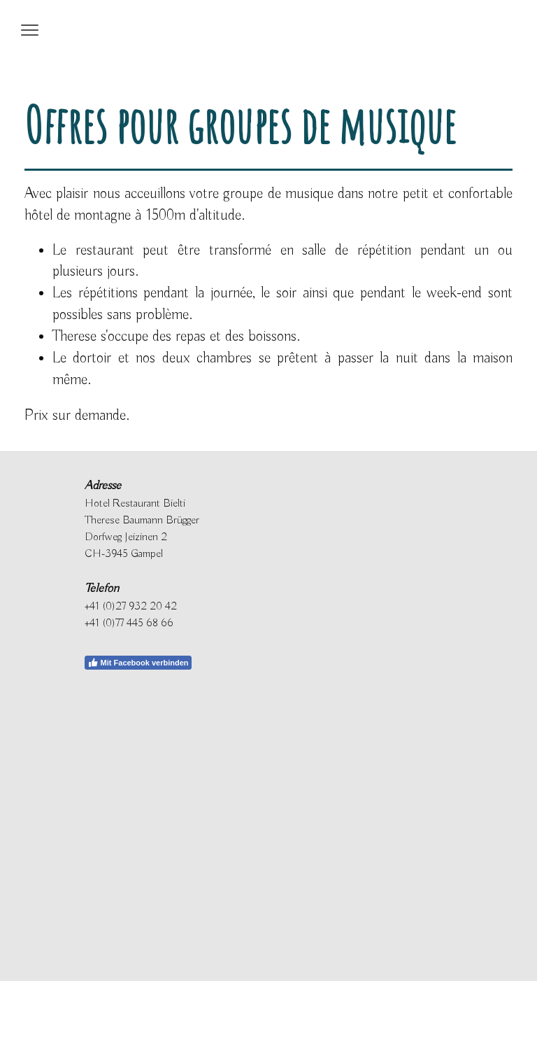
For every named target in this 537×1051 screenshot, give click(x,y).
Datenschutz (45, 1009)
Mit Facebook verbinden (138, 662)
